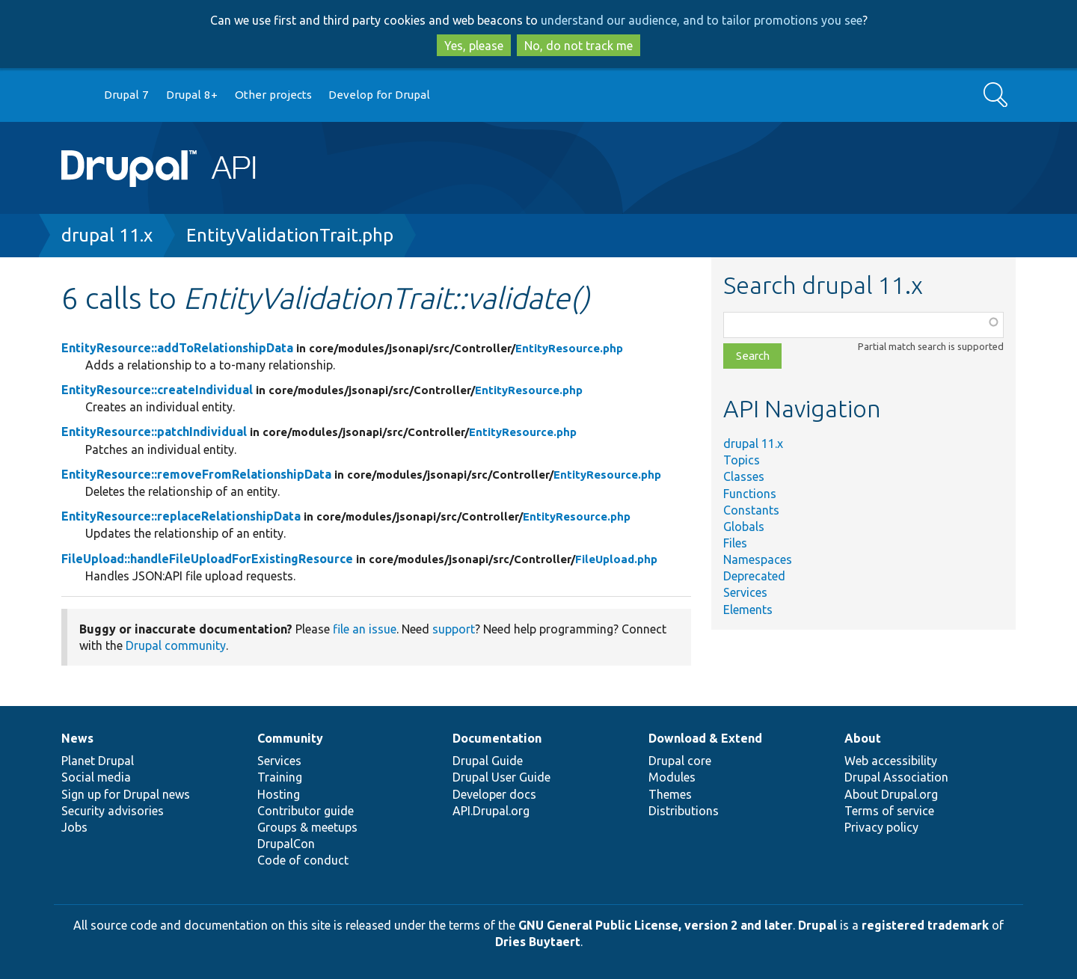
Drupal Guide (487, 760)
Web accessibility (890, 760)
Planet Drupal (97, 760)
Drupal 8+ (192, 94)
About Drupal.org (891, 794)
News (77, 738)
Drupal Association (896, 777)
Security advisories (112, 810)
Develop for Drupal (379, 94)
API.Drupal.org (491, 810)
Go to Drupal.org (75, 95)
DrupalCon (286, 843)
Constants (751, 510)
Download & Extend (705, 738)
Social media (96, 777)
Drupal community (176, 645)
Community (290, 738)
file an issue (364, 629)
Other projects (273, 94)
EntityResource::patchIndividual (154, 431)
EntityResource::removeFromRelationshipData (196, 474)
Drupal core (679, 760)
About (862, 738)
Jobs (74, 827)
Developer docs (494, 794)
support (453, 629)
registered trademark (925, 925)
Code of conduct (303, 860)
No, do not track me (578, 45)
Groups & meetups (307, 827)
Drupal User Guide (501, 777)
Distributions (683, 810)
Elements (748, 609)
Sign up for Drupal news (125, 794)
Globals (743, 526)
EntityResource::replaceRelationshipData (181, 516)
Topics (741, 460)
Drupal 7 (126, 94)
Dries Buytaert (537, 941)
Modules (672, 777)
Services (745, 592)
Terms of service (889, 810)
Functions (749, 493)
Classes (743, 476)
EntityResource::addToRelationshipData (177, 348)
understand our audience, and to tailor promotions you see (701, 20)
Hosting (278, 794)
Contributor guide (305, 810)
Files (735, 543)
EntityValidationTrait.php (289, 235)
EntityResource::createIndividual (157, 389)
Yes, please (473, 45)
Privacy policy (881, 827)
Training (279, 777)
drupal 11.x (107, 235)
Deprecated (754, 576)
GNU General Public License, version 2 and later (655, 925)
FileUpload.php (616, 559)
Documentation (496, 738)
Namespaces (757, 559)
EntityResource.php (569, 348)
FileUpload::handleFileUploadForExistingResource (207, 558)
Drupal (817, 925)
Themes (670, 794)
